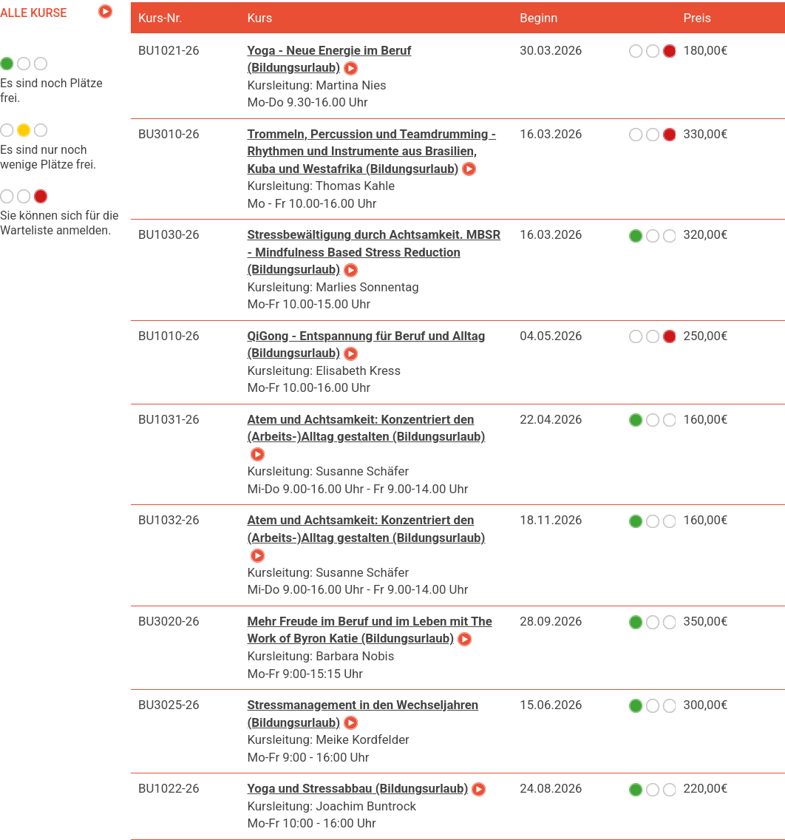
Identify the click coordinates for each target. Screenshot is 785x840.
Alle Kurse (33, 13)
